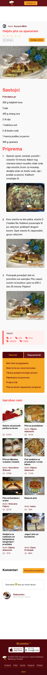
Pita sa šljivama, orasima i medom (13, 456)
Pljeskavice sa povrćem (17, 377)
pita (20, 338)
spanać (13, 341)
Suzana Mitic (20, 26)
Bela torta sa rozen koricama (20, 368)
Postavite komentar (33, 570)
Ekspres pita (34, 494)
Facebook (7, 665)
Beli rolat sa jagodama (17, 363)
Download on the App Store (16, 649)
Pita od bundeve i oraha (13, 494)
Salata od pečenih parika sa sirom (13, 420)
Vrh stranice (22, 643)
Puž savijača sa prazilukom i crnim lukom (34, 456)
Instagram (31, 665)
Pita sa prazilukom (34, 420)
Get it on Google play (32, 649)
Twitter (15, 665)
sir (11, 338)
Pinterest (40, 665)
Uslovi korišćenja (36, 657)
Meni (23, 672)
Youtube (22, 665)
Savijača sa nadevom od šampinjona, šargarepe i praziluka (13, 534)
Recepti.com (5, 658)
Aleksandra (18, 594)
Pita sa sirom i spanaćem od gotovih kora (23, 387)
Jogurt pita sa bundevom (34, 534)
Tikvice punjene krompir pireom (21, 373)
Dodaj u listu (37, 40)
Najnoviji (13, 355)
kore (31, 338)
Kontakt (20, 659)
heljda (25, 341)
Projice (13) (11, 382)
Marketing (12, 659)
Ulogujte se (30, 3)
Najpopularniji (34, 355)
